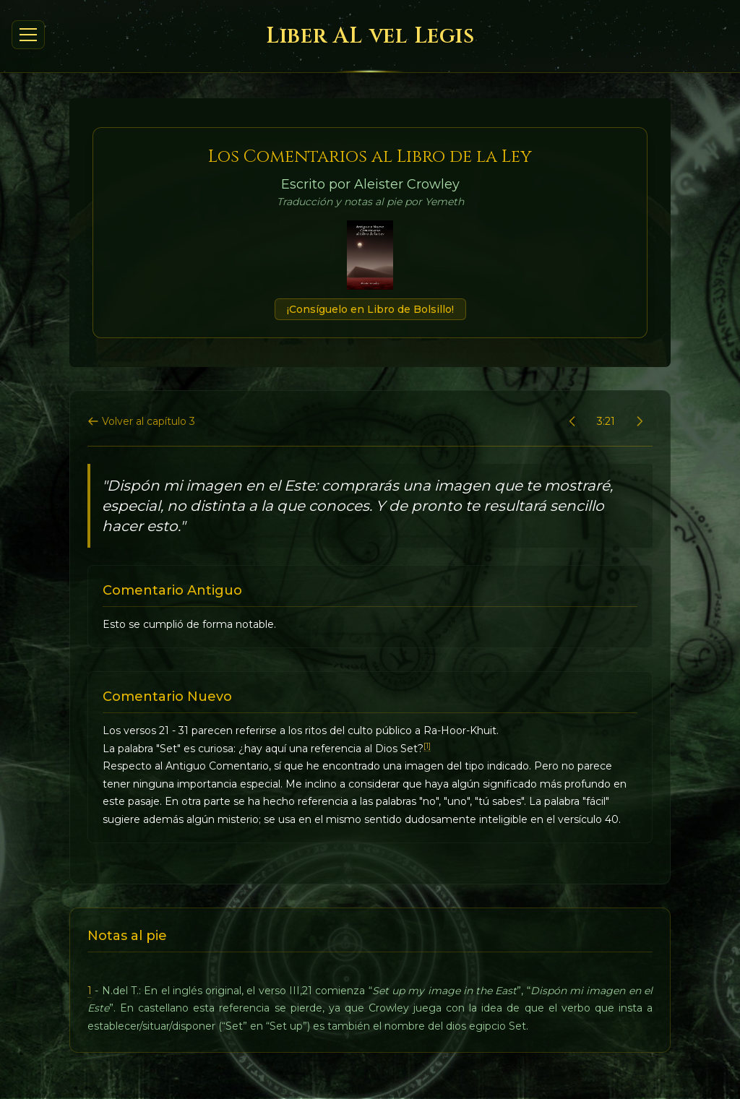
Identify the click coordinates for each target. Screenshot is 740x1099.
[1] (427, 746)
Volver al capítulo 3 (141, 421)
